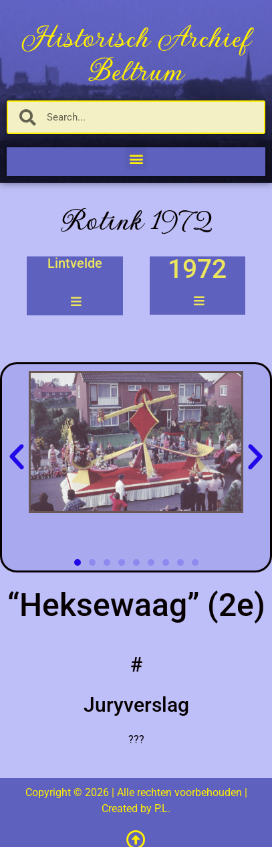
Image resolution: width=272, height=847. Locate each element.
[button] (136, 158)
